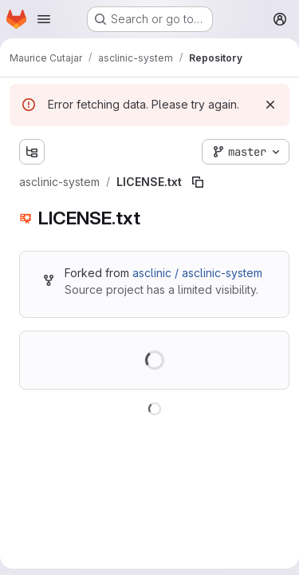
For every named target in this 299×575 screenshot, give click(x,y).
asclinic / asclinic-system (197, 273)
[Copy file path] (197, 182)
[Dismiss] (270, 104)
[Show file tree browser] (32, 152)
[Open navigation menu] (44, 19)
